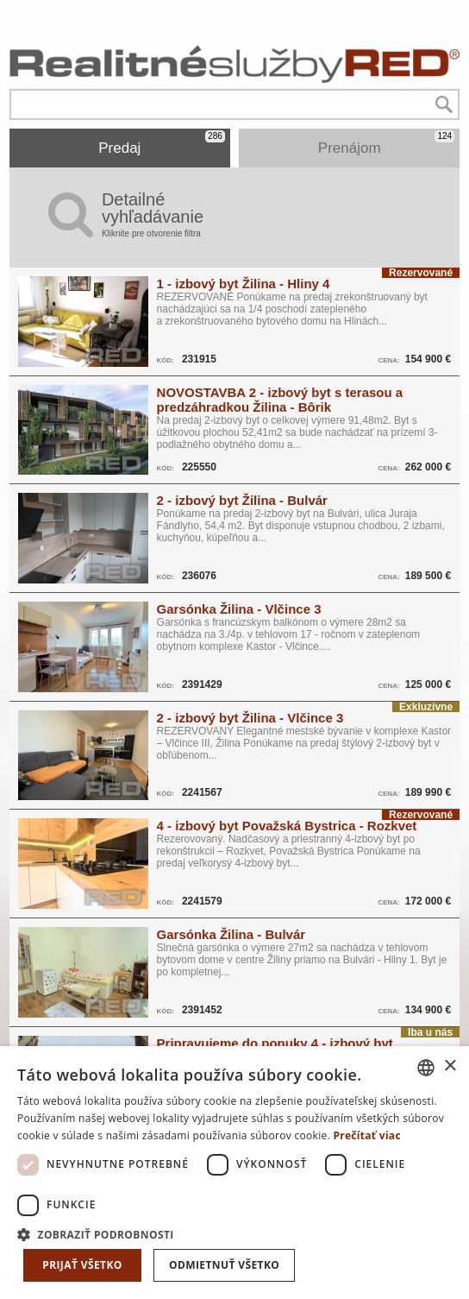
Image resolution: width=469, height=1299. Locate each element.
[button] (234, 1234)
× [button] (449, 1066)
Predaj (161, 143)
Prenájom (386, 143)
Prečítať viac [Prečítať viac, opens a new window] (367, 1135)
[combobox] (426, 1067)
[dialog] (234, 1172)
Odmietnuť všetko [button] (224, 1265)
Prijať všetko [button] (82, 1265)
